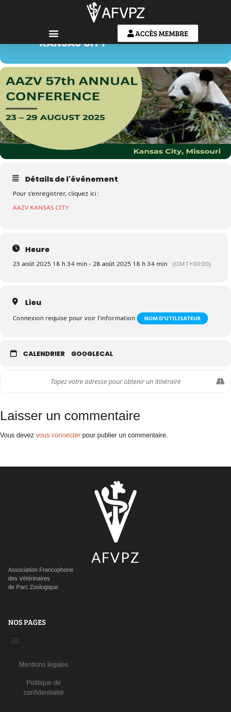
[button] (54, 33)
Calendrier (44, 353)
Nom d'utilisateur (172, 318)
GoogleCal (92, 353)
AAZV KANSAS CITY (41, 207)
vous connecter (58, 435)
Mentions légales (43, 664)
